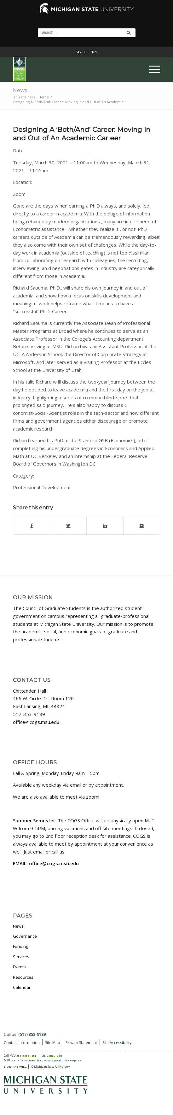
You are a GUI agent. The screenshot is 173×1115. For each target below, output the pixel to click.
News (20, 90)
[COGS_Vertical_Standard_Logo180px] (71, 69)
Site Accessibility (116, 1042)
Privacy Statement (81, 1042)
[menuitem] (151, 69)
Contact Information (22, 1042)
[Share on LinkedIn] (105, 525)
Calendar (22, 987)
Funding (20, 946)
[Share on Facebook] (31, 525)
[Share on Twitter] (68, 525)
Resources (23, 977)
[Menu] (151, 69)
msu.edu (55, 1055)
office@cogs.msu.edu (36, 722)
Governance (25, 936)
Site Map (52, 1042)
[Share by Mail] (142, 525)
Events (19, 967)
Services (21, 956)
